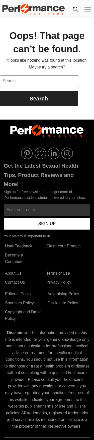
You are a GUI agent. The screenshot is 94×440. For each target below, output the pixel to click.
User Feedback (18, 246)
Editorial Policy (18, 294)
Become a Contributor (15, 258)
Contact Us (15, 282)
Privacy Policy (58, 282)
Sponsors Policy (19, 303)
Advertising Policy (63, 294)
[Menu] (87, 10)
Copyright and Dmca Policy (23, 315)
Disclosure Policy (62, 303)
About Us (13, 273)
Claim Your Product (63, 246)
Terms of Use (58, 273)
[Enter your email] (47, 210)
